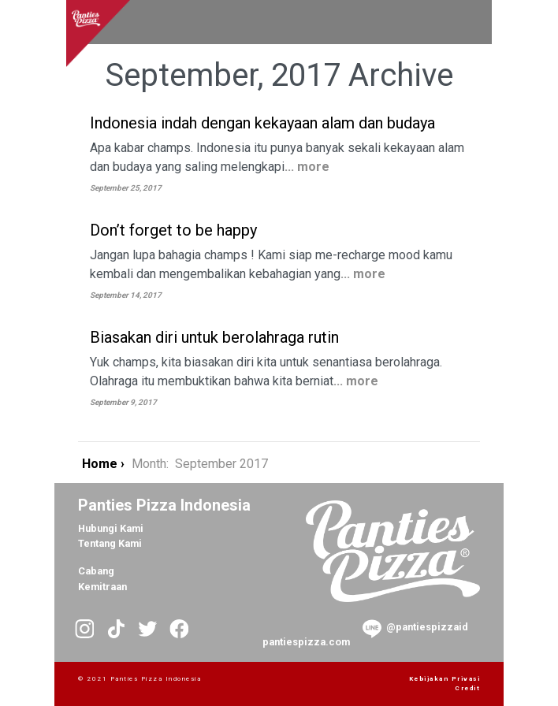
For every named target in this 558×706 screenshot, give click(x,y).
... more (307, 166)
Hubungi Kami (110, 528)
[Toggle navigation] (457, 22)
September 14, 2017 (126, 295)
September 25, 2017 (126, 188)
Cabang (96, 571)
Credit (467, 688)
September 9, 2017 (123, 402)
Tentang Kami (110, 543)
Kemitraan (102, 587)
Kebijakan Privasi (445, 678)
